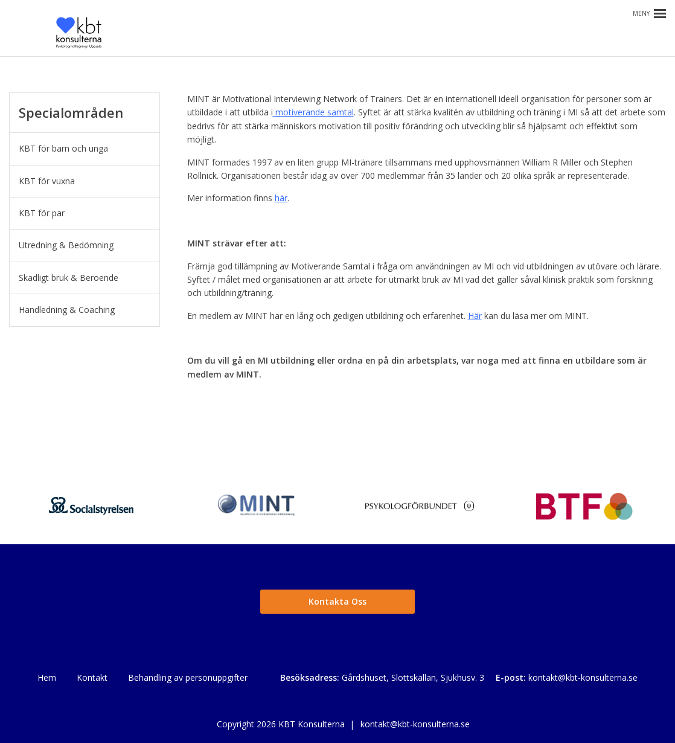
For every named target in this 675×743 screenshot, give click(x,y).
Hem (46, 677)
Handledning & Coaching (67, 309)
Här (475, 315)
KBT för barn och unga (63, 148)
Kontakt (92, 677)
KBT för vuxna (47, 181)
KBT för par (42, 213)
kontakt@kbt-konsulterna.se (583, 677)
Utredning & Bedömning (66, 245)
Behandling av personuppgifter (188, 677)
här (281, 198)
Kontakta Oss (337, 601)
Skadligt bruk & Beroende (68, 277)
